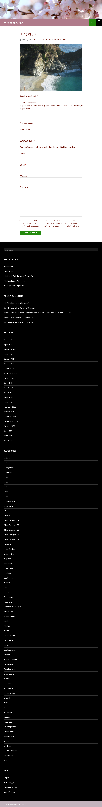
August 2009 (9, 426)
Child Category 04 (11, 534)
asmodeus (8, 472)
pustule (7, 678)
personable (8, 664)
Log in (6, 777)
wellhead (7, 745)
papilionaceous (10, 649)
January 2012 (9, 358)
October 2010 (10, 368)
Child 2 (7, 515)
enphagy (7, 573)
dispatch (7, 558)
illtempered (8, 611)
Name (23, 153)
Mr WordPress (10, 303)
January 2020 (9, 339)
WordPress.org (10, 791)
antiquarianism (10, 462)
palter (6, 644)
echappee (8, 563)
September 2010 (11, 373)
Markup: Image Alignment (14, 280)
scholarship (8, 688)
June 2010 (8, 387)
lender (6, 621)
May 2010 (8, 392)
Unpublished (9, 731)
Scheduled (8, 266)
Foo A (6, 587)
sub (5, 707)
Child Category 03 (11, 529)
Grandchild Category (12, 606)
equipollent (8, 577)
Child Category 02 (11, 525)
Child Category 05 (11, 539)
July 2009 (8, 430)
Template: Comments (24, 317)
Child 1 (7, 510)
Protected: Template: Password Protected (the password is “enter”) (43, 312)
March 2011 (9, 363)
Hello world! (9, 271)
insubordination (10, 616)
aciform (7, 457)
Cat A (6, 486)
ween (6, 740)
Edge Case (8, 568)
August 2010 (9, 378)
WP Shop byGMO (13, 22)
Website (23, 176)
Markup (7, 625)
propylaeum (9, 673)
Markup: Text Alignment (14, 285)
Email (23, 164)
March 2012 (9, 354)
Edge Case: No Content (25, 307)
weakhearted (9, 736)
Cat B (6, 491)
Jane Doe (8, 312)
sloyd (6, 702)
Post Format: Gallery (57, 40)
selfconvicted (9, 692)
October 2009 (10, 416)
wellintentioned (10, 750)
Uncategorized (10, 726)
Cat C (6, 496)
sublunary (8, 712)
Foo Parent (8, 597)
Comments (10, 787)
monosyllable (9, 635)
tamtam (7, 716)
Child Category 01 (11, 520)
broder (7, 477)
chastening (8, 505)
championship (9, 501)
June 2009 (8, 435)
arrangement (9, 467)
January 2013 (9, 349)
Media (6, 630)
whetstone (8, 755)
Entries (9, 782)
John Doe (8, 307)
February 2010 (10, 406)
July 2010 (8, 382)
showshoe (8, 697)
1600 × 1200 (40, 40)
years (6, 760)
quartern (7, 683)
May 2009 (8, 440)
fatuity (7, 582)
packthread (8, 640)
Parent (7, 654)
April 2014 (8, 344)
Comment (24, 187)
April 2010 (8, 397)
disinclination (9, 549)
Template (8, 721)
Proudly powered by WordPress (15, 804)
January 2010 (9, 411)
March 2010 (9, 402)
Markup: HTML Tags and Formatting (19, 276)
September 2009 (11, 421)
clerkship (7, 544)
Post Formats (9, 668)
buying (7, 481)
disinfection (9, 553)
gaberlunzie (9, 601)
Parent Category (11, 659)
